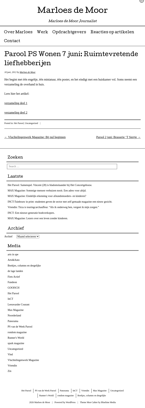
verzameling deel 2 (15, 112)
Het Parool (19, 123)
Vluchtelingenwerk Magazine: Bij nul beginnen (35, 137)
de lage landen (15, 271)
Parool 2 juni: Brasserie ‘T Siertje (118, 137)
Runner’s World (46, 395)
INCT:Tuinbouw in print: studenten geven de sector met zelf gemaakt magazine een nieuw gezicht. (60, 201)
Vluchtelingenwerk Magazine (23, 360)
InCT (10, 298)
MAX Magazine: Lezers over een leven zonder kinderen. (38, 218)
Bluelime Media (108, 402)
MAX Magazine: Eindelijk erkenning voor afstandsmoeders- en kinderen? (47, 196)
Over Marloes (18, 32)
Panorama (13, 321)
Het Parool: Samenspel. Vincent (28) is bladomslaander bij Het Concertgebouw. (50, 185)
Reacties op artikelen (112, 32)
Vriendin (12, 365)
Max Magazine (16, 310)
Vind (10, 354)
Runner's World (16, 337)
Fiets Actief (14, 276)
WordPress (71, 402)
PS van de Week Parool (20, 326)
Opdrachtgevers (69, 32)
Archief (8, 236)
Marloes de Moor (72, 11)
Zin (9, 371)
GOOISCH (13, 287)
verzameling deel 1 (15, 103)
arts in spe (13, 254)
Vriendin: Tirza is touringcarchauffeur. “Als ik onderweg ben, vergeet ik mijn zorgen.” (53, 207)
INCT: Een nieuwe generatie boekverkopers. (31, 212)
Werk (42, 32)
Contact (12, 41)
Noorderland (14, 315)
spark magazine (16, 343)
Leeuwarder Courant (18, 304)
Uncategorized (31, 123)
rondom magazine (17, 332)
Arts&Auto (14, 260)
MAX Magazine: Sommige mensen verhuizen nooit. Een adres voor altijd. (47, 190)
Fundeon (12, 282)
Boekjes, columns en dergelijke (24, 265)
